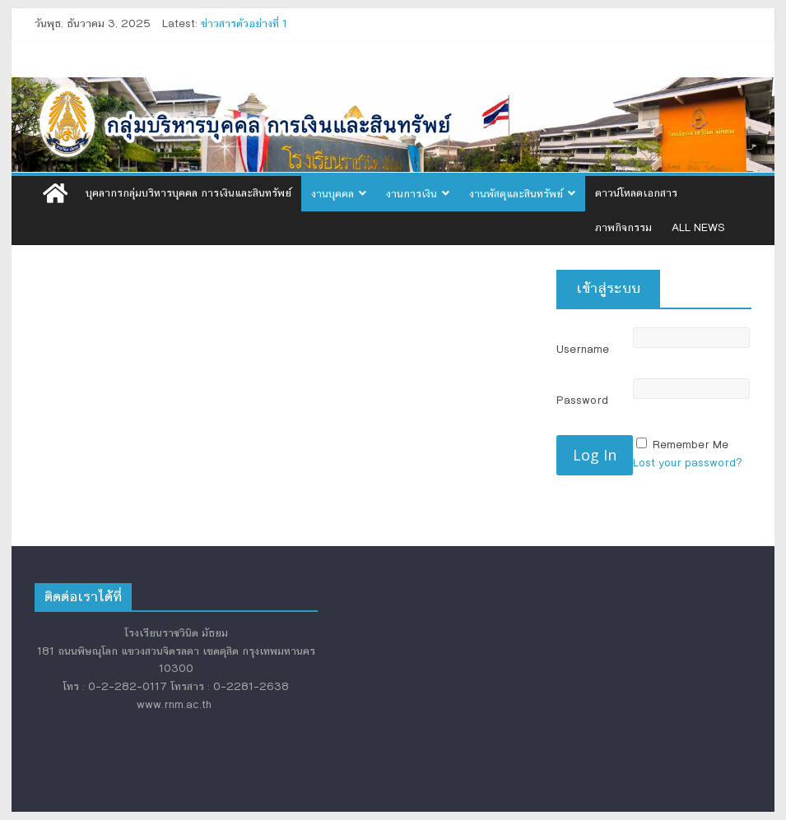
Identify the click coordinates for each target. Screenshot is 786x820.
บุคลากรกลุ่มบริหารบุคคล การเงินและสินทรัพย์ (188, 193)
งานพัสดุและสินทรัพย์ (516, 194)
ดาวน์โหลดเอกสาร (636, 193)
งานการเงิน (411, 194)
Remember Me (690, 445)
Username (582, 349)
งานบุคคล (332, 194)
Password (582, 400)
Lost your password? (687, 463)
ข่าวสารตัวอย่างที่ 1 (244, 24)
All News (698, 228)
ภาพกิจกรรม (623, 228)
